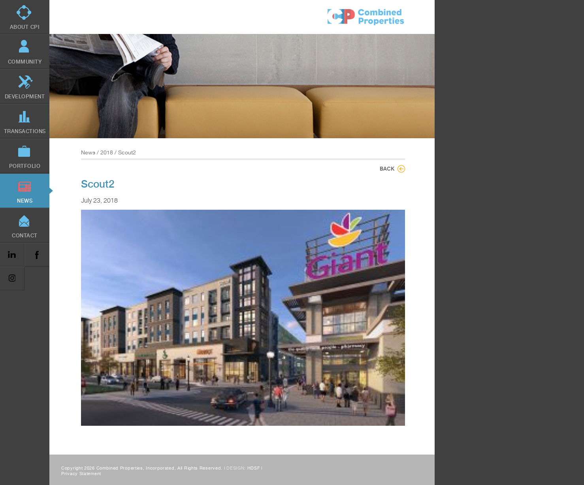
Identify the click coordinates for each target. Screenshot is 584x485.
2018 (106, 152)
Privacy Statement (81, 473)
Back (387, 168)
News (88, 152)
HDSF (253, 468)
